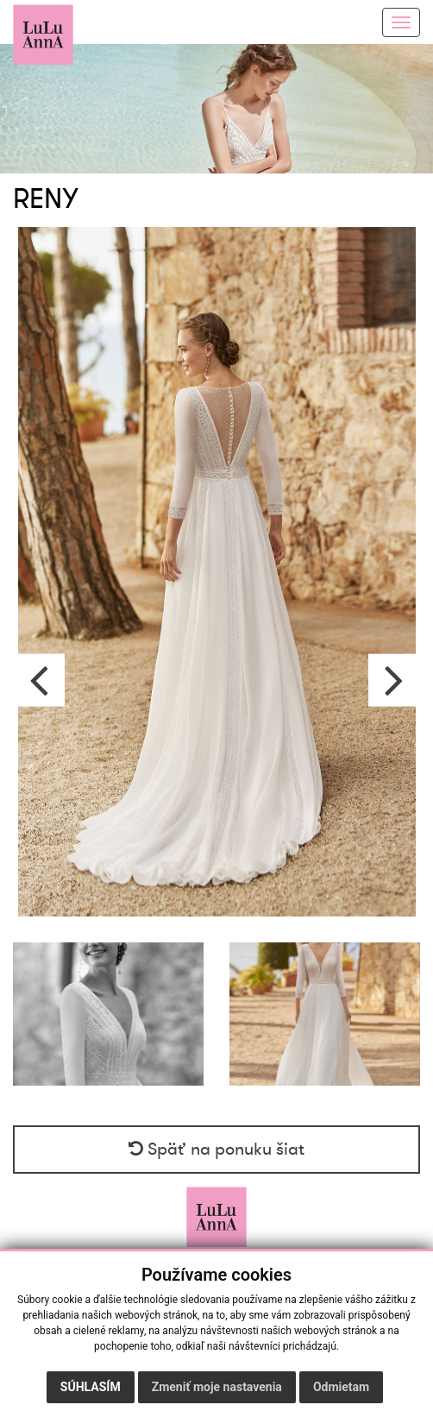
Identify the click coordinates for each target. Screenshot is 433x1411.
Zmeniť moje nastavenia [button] (217, 1387)
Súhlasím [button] (90, 1387)
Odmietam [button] (341, 1387)
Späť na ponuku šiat (216, 1149)
